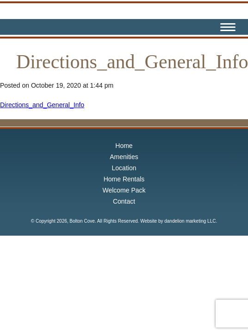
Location (124, 168)
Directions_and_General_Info (42, 105)
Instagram (204, 27)
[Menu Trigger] (228, 28)
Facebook (189, 27)
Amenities (124, 157)
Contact (124, 201)
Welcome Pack (123, 190)
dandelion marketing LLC (190, 221)
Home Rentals (124, 179)
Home (123, 145)
